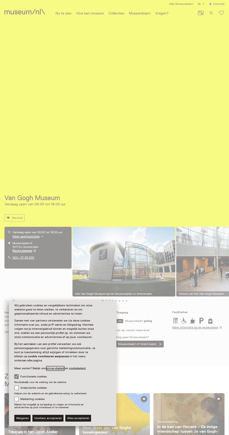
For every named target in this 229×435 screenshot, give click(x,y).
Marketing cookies (32, 399)
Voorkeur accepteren (48, 418)
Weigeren (22, 418)
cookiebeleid (77, 368)
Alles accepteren (78, 418)
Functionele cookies (30, 376)
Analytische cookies (33, 387)
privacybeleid (55, 368)
